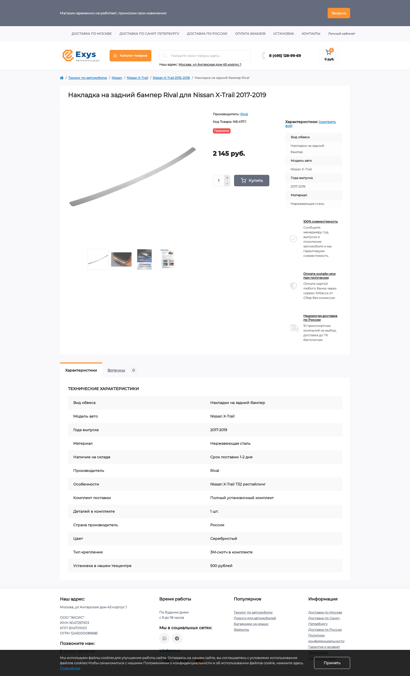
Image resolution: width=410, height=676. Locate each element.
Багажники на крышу (251, 624)
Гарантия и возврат (324, 647)
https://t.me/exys (177, 638)
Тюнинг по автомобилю (87, 78)
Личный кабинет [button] (341, 34)
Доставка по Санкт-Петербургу (149, 34)
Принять (332, 663)
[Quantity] (218, 180)
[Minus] (227, 184)
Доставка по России (207, 34)
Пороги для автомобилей (255, 618)
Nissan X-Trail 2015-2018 (171, 78)
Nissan (117, 78)
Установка (283, 34)
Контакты (311, 34)
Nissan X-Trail (137, 78)
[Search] (165, 55)
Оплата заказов (250, 34)
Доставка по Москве (92, 34)
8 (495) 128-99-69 (285, 55)
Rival (244, 114)
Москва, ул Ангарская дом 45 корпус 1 (210, 64)
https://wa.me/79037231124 (164, 638)
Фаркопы (241, 630)
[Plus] (227, 178)
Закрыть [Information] (339, 13)
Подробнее (70, 668)
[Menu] (130, 55)
